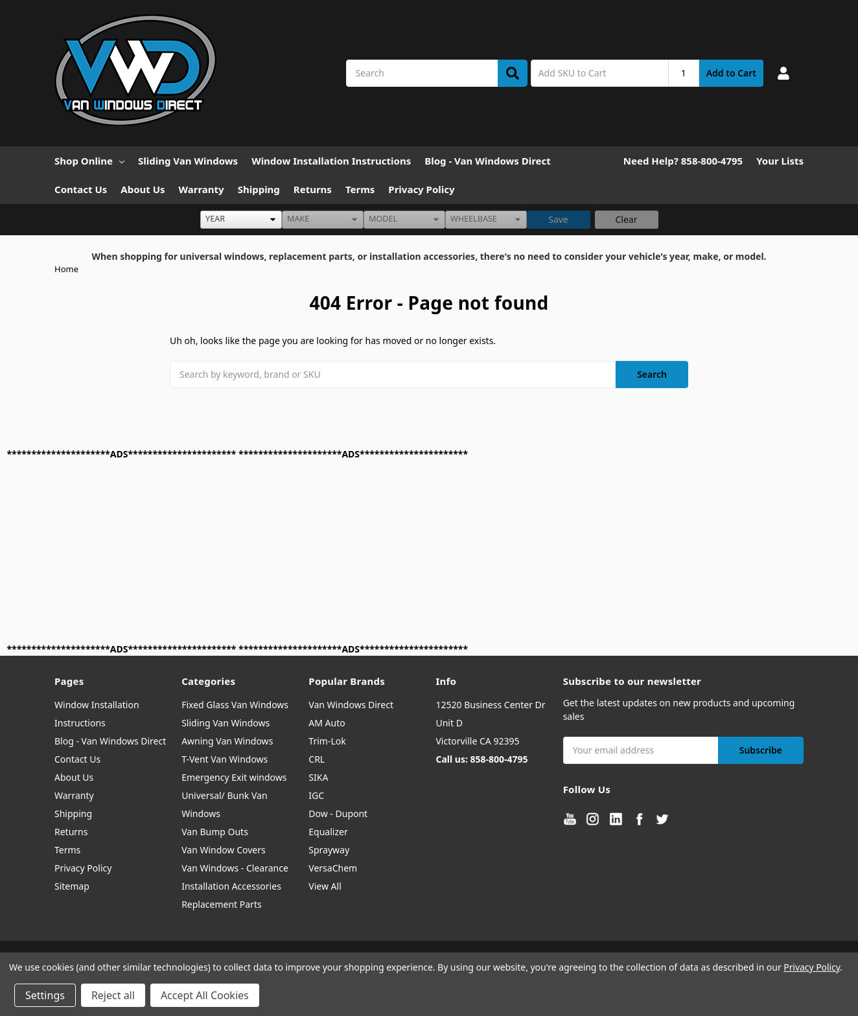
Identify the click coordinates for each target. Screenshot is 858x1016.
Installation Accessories (231, 886)
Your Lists (780, 160)
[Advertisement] (396, 551)
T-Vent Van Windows (224, 759)
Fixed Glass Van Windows (234, 704)
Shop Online (89, 160)
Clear (627, 219)
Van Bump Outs (214, 832)
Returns (313, 189)
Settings (45, 995)
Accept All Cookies (205, 995)
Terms (360, 189)
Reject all (113, 995)
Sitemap (71, 886)
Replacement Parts (221, 904)
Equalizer (327, 832)
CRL (316, 759)
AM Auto (326, 723)
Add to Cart (731, 73)
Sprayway (328, 850)
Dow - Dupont (337, 813)
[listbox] (241, 220)
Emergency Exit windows (233, 777)
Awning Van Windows (227, 741)
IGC (316, 795)
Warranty (201, 189)
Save (558, 219)
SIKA (318, 777)
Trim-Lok (326, 741)
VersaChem (332, 868)
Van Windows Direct (350, 704)
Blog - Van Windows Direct (487, 160)
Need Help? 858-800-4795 (683, 160)
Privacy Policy (421, 189)
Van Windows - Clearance (234, 868)
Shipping (259, 189)
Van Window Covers (223, 850)
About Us (143, 189)
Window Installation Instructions (331, 160)
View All (324, 886)
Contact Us (80, 189)
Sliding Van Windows (188, 160)
